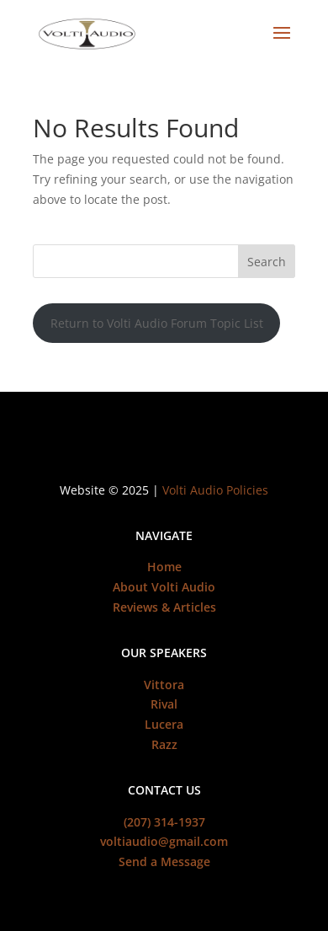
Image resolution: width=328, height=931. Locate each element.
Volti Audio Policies (215, 490)
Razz (164, 744)
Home (164, 567)
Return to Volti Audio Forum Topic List (156, 323)
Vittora (164, 685)
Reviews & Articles (164, 607)
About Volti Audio (164, 587)
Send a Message (164, 861)
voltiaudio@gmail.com (164, 841)
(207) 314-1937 (164, 822)
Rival (164, 704)
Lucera (164, 724)
